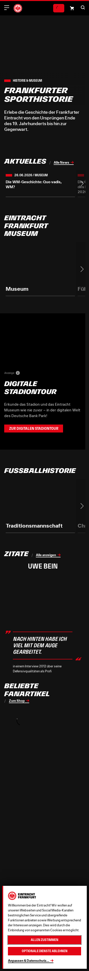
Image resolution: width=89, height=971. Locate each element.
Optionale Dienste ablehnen (44, 951)
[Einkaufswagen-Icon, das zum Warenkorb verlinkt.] (72, 8)
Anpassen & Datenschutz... (28, 961)
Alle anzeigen (46, 555)
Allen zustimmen (44, 940)
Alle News (61, 162)
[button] (83, 7)
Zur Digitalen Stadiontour (33, 428)
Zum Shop (17, 701)
